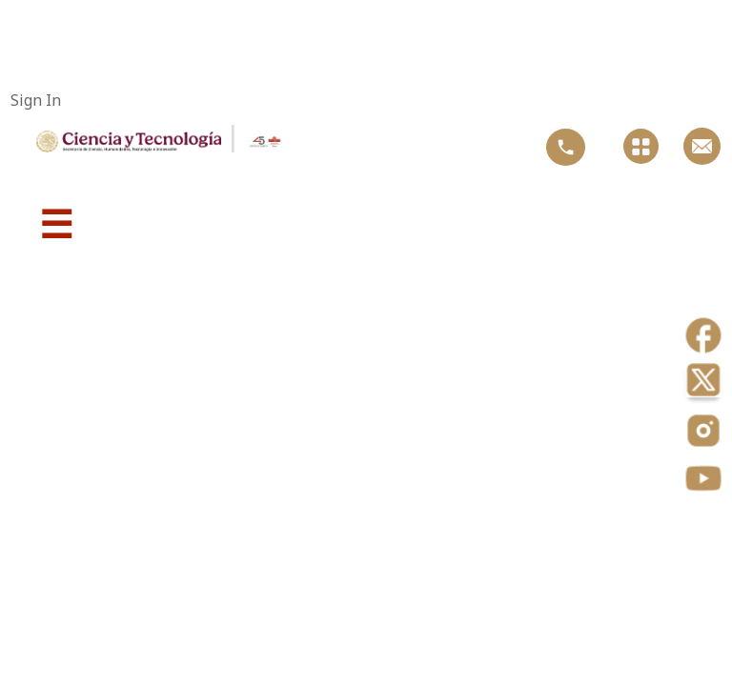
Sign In (35, 100)
